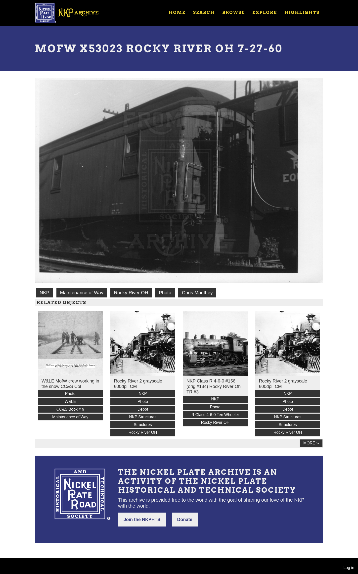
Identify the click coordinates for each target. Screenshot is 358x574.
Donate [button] (184, 519)
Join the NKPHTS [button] (142, 519)
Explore (264, 12)
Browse (233, 12)
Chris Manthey (197, 292)
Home (177, 12)
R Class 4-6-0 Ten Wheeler (215, 415)
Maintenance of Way (81, 292)
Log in (348, 568)
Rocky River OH (131, 292)
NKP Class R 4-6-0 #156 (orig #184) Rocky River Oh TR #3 (213, 386)
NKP (44, 292)
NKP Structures (142, 417)
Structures (143, 425)
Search (204, 12)
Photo (165, 292)
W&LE (70, 401)
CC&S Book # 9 (70, 409)
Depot (142, 409)
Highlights (301, 12)
